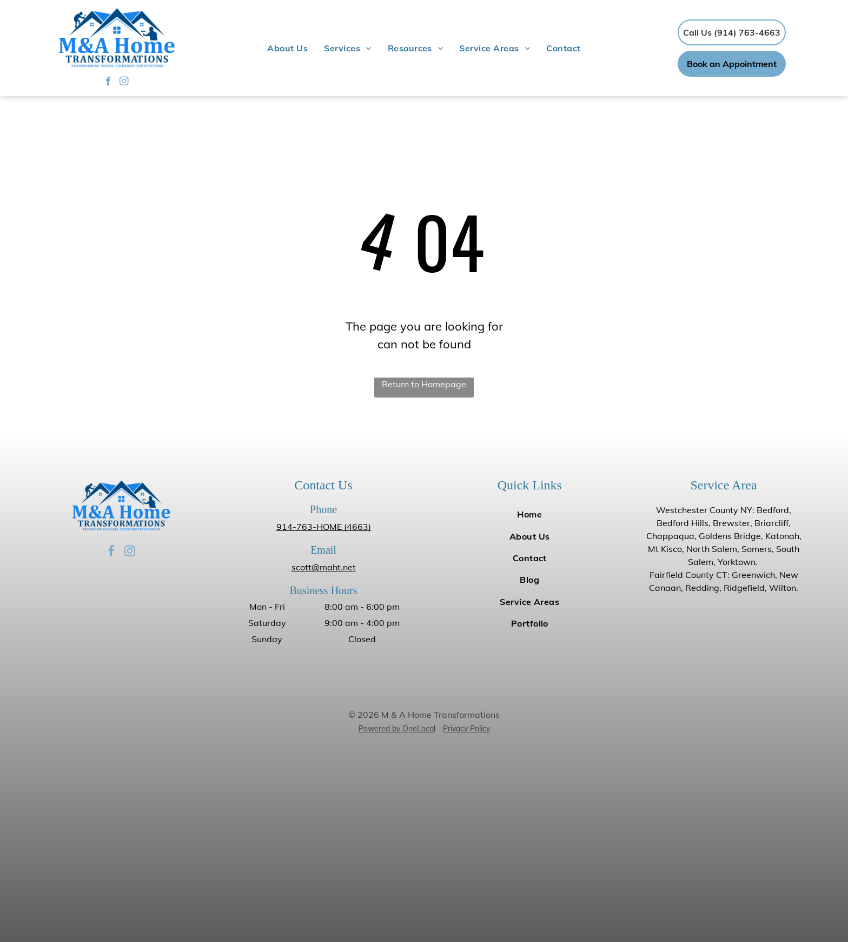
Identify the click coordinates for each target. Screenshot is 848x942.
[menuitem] (287, 48)
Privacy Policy (466, 729)
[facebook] (108, 83)
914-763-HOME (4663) (323, 526)
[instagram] (124, 83)
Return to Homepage (424, 384)
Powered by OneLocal (397, 729)
